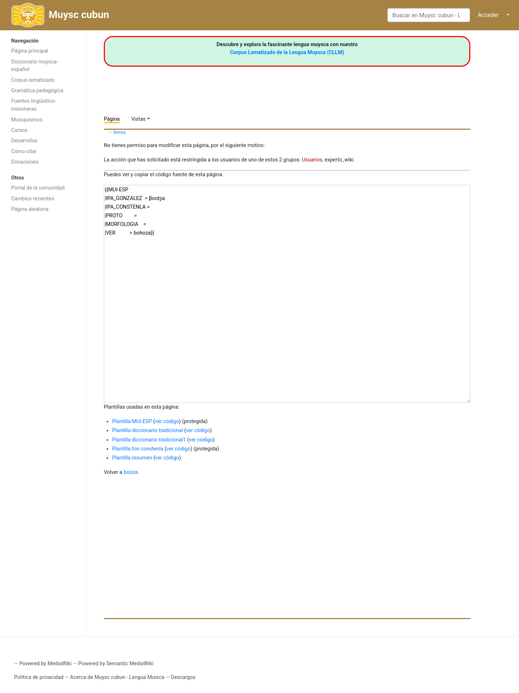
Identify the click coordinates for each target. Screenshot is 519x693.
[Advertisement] (43, 331)
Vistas (138, 119)
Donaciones (25, 162)
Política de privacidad (38, 677)
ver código (167, 421)
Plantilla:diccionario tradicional (147, 430)
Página (112, 119)
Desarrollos (24, 141)
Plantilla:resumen (132, 458)
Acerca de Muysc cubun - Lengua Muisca (117, 677)
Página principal (29, 51)
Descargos (183, 677)
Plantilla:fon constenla (137, 449)
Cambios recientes (32, 199)
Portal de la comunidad (38, 188)
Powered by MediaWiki (45, 664)
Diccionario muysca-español (34, 66)
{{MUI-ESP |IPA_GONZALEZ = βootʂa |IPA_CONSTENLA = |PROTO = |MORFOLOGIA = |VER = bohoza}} (287, 294)
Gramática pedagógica (37, 91)
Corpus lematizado (33, 80)
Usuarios (312, 160)
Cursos (19, 130)
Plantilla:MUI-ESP (132, 421)
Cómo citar (23, 151)
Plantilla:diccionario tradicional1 (149, 440)
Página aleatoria (30, 209)
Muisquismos (27, 120)
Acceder (488, 15)
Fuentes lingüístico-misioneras (33, 105)
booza (119, 132)
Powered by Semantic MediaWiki (116, 664)
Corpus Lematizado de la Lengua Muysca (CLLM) (287, 52)
